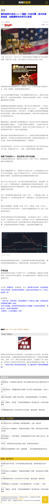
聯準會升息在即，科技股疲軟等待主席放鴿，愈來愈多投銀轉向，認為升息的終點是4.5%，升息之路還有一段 (24, 289)
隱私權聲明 (21, 498)
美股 (7, 329)
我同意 (45, 499)
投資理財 (20, 329)
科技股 (15, 329)
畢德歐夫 (10, 287)
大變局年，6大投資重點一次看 (11, 311)
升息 (10, 329)
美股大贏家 (8, 25)
